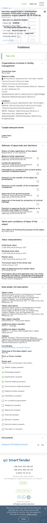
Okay (23, 519)
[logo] (17, 460)
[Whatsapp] (23, 498)
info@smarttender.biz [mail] (23, 504)
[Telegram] (28, 498)
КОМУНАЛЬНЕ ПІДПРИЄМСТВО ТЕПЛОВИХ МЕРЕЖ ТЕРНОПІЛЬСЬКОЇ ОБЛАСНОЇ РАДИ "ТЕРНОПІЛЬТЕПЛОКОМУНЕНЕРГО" (23, 105)
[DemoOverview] (23, 491)
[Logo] (5, 3)
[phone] (23, 467)
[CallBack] (23, 483)
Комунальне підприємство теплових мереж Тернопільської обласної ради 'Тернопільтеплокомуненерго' (22, 81)
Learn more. (32, 514)
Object (6, 8)
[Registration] (33, 3)
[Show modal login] (24, 3)
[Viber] (18, 498)
